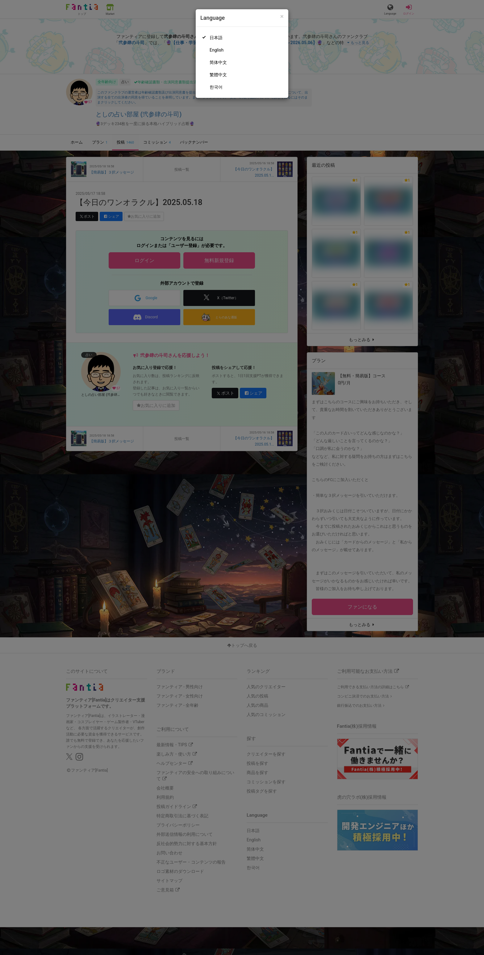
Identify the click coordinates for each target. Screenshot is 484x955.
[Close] (282, 16)
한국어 (216, 87)
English (216, 50)
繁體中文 (218, 74)
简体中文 (218, 62)
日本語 (216, 37)
